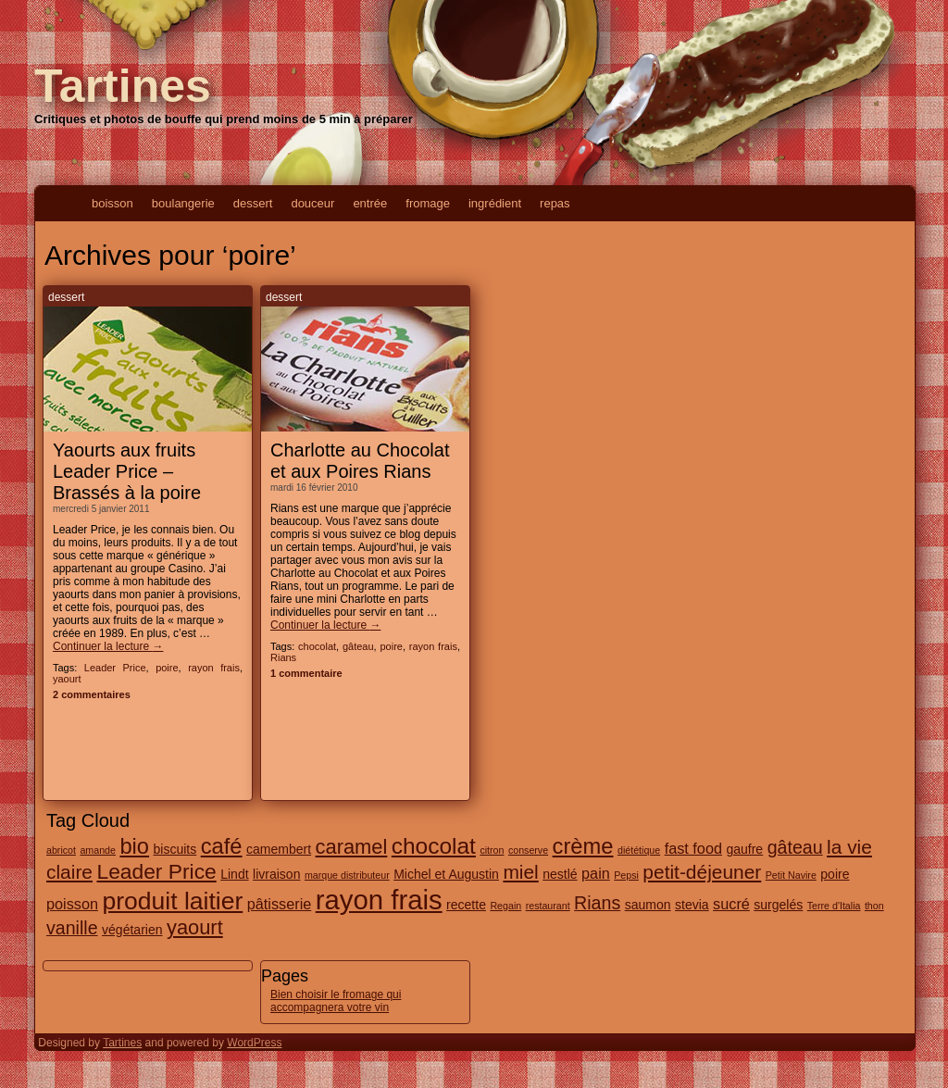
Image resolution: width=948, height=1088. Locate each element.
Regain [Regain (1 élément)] (505, 905)
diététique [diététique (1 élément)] (638, 850)
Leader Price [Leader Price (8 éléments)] (156, 871)
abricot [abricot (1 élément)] (61, 850)
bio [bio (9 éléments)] (134, 846)
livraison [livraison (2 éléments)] (276, 874)
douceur (312, 203)
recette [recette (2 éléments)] (466, 904)
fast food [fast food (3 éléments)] (693, 848)
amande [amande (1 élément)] (98, 850)
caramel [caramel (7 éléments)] (352, 846)
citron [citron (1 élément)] (492, 850)
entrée (370, 203)
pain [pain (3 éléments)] (595, 873)
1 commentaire (306, 673)
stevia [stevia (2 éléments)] (692, 904)
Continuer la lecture (108, 646)
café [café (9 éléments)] (222, 846)
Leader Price (115, 667)
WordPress (254, 1042)
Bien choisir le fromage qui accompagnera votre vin (335, 1001)
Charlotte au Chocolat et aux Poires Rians (359, 460)
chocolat (317, 646)
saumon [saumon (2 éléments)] (648, 904)
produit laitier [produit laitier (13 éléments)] (172, 901)
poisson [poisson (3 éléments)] (72, 903)
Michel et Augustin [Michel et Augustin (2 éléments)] (446, 874)
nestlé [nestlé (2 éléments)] (560, 874)
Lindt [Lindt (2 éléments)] (234, 874)
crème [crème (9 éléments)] (583, 846)
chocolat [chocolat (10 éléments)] (434, 845)
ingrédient (494, 203)
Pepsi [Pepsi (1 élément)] (626, 875)
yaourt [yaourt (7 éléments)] (195, 927)
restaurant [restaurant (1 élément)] (548, 905)
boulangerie (183, 203)
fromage (427, 203)
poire (167, 667)
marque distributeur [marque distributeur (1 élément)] (347, 875)
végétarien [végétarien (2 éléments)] (132, 929)
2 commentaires (92, 694)
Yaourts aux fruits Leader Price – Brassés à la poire (127, 471)
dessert (253, 203)
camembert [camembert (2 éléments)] (278, 849)
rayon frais (214, 667)
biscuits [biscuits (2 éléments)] (175, 849)
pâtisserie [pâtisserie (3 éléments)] (279, 903)
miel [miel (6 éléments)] (520, 871)
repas (555, 203)
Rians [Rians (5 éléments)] (597, 903)
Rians (283, 657)
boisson (112, 203)
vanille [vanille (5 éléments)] (72, 928)
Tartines (122, 86)
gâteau (358, 646)
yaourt (67, 678)
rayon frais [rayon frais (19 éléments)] (379, 899)
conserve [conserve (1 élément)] (528, 850)
